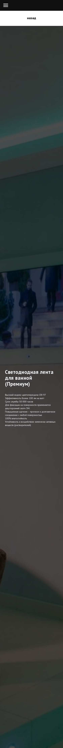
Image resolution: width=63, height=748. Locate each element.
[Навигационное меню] (5, 5)
